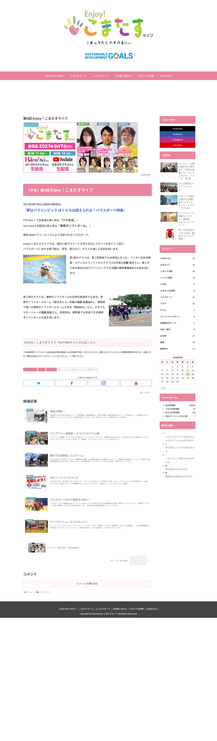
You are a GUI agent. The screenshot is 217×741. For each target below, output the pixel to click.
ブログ (177, 303)
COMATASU (177, 258)
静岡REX (51, 369)
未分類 (177, 336)
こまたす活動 (177, 271)
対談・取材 (177, 329)
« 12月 (162, 388)
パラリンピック (80, 369)
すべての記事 (137, 608)
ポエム (177, 310)
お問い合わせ (120, 608)
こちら (91, 342)
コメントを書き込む (87, 583)
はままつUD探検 (177, 290)
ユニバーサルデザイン (177, 316)
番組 (42, 369)
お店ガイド (177, 265)
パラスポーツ (30, 369)
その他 (177, 284)
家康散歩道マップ (177, 323)
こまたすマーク (86, 608)
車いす (93, 369)
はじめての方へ (67, 608)
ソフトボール (64, 369)
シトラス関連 (177, 277)
